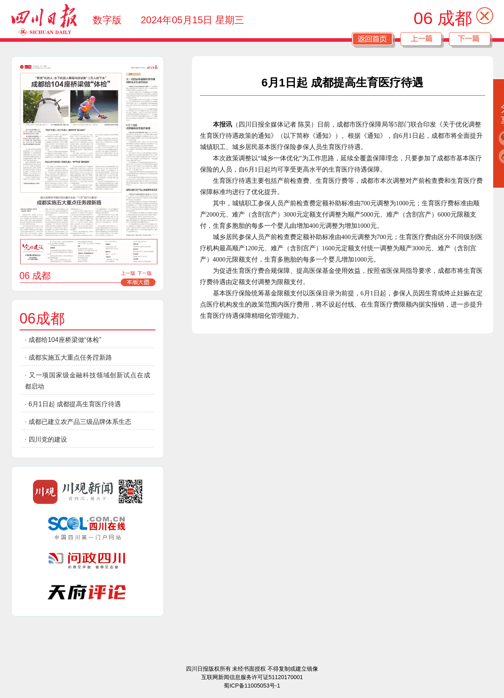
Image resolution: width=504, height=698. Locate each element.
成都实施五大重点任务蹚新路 (70, 357)
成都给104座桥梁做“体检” (65, 339)
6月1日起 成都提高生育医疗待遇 (75, 404)
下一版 (144, 273)
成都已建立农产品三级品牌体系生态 (80, 421)
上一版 (128, 273)
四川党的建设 (48, 439)
